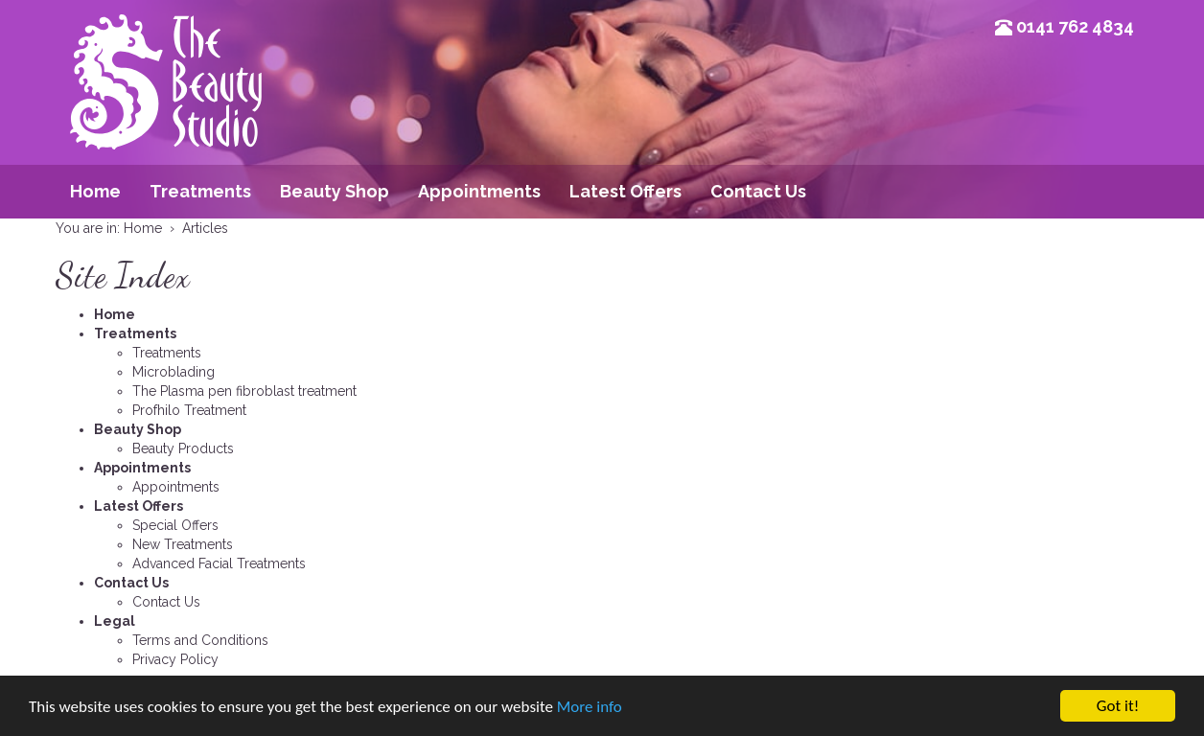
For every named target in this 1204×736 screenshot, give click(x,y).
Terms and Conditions (200, 640)
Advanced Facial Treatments (219, 563)
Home (95, 191)
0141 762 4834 (1075, 26)
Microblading (173, 372)
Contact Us (758, 191)
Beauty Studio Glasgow (166, 110)
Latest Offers (625, 191)
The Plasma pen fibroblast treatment (244, 391)
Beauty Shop (334, 191)
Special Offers (175, 525)
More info (589, 707)
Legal (114, 621)
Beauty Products (183, 448)
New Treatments (182, 544)
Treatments (200, 191)
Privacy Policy (175, 659)
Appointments (479, 191)
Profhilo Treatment (189, 410)
